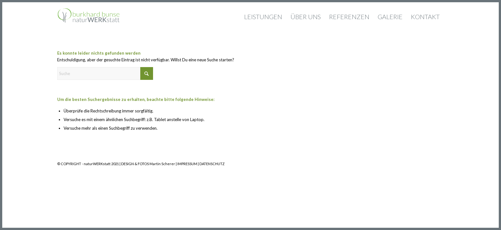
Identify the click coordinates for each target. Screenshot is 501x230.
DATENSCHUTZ (212, 164)
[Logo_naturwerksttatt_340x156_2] (88, 16)
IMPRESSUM (187, 164)
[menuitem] (263, 16)
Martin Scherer (162, 164)
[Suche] (105, 73)
